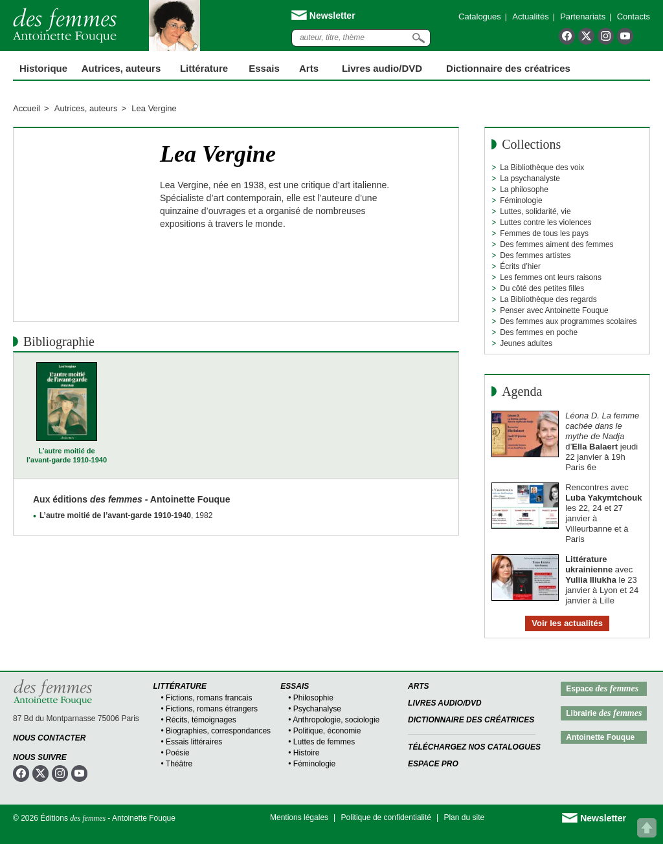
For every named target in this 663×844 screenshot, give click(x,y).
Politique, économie (327, 730)
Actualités (530, 16)
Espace (602, 688)
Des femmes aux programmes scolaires (568, 321)
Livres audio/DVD (445, 703)
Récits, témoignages (201, 719)
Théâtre (179, 763)
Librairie (604, 713)
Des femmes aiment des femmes (556, 244)
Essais (264, 68)
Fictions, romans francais (209, 697)
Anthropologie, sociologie (336, 719)
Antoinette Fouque (600, 737)
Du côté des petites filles (542, 288)
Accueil (26, 108)
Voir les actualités (567, 623)
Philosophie (313, 697)
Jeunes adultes (526, 343)
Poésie (178, 752)
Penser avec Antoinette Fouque (554, 310)
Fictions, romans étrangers (212, 708)
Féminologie (521, 200)
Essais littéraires (194, 741)
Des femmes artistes (535, 255)
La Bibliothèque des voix (542, 167)
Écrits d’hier (520, 266)
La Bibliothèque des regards (548, 299)
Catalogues (479, 16)
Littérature (204, 68)
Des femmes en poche (539, 332)
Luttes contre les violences (545, 222)
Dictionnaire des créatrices (508, 68)
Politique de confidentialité (386, 817)
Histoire (306, 752)
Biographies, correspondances (218, 730)
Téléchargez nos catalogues (474, 747)
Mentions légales (299, 817)
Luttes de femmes (324, 741)
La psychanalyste (530, 178)
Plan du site (464, 817)
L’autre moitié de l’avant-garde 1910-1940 (67, 455)
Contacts (633, 16)
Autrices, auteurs (121, 68)
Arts (309, 68)
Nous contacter (49, 737)
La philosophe (524, 189)
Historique (43, 68)
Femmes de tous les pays (544, 233)
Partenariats (582, 16)
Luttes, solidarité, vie (535, 211)
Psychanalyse (317, 708)
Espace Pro (433, 763)
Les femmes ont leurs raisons (550, 277)
